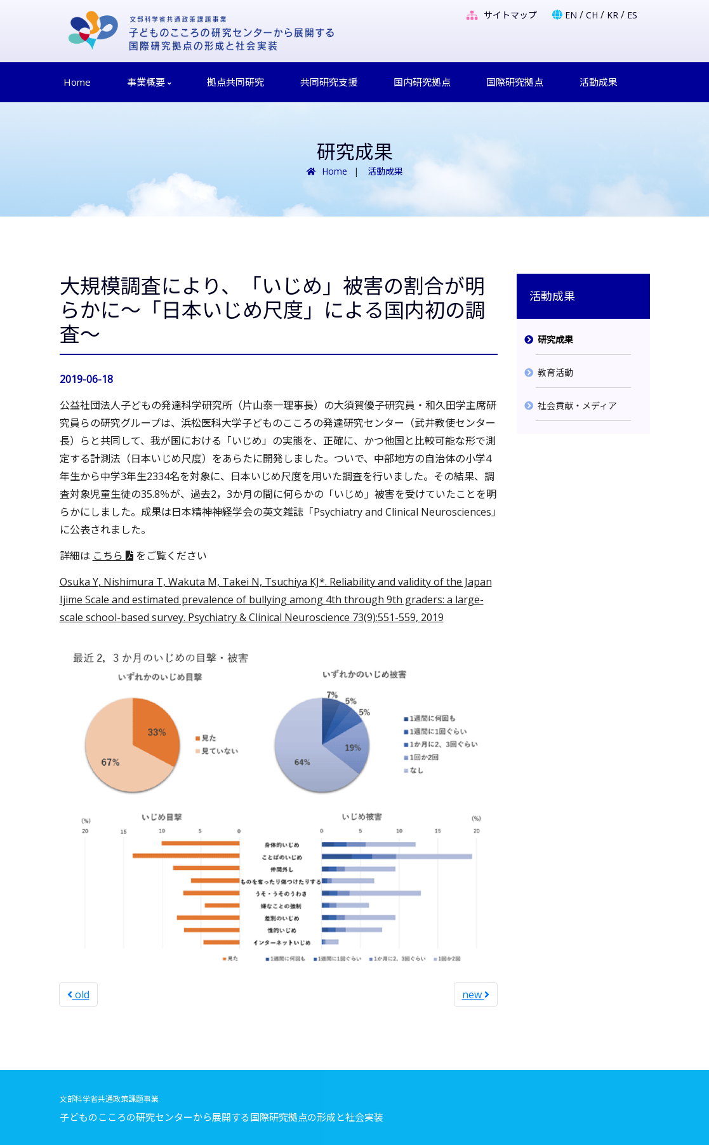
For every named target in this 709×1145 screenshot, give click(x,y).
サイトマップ (502, 15)
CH (592, 15)
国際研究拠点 (514, 82)
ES (632, 15)
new (475, 994)
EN (571, 15)
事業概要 (149, 82)
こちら (113, 556)
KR (612, 15)
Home (77, 82)
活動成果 (599, 82)
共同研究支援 (328, 82)
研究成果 (555, 339)
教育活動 (555, 372)
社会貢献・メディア (577, 405)
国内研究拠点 (422, 82)
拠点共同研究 (235, 82)
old (78, 994)
